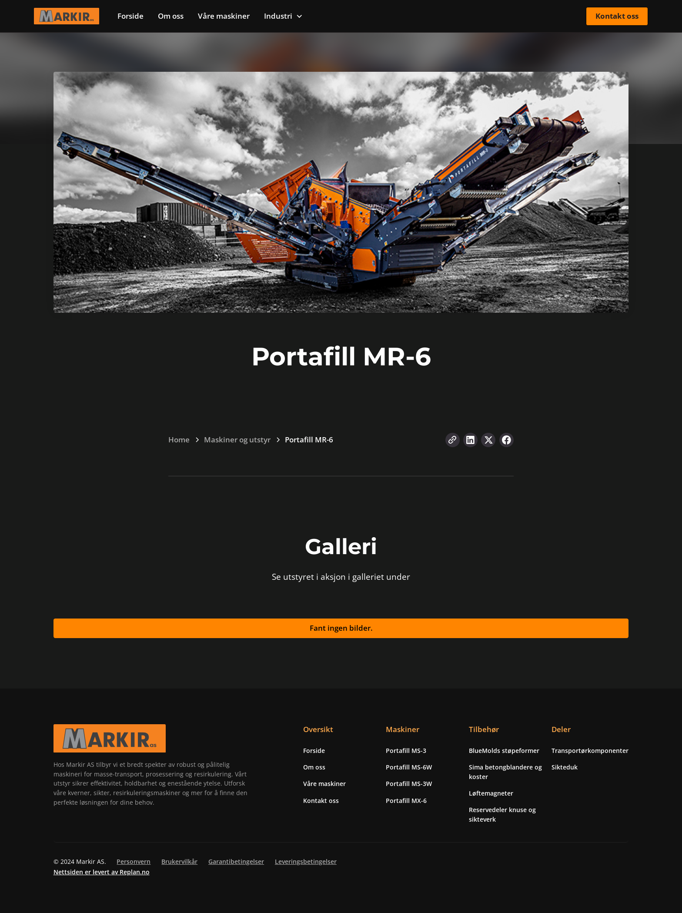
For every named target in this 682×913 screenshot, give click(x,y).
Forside (130, 16)
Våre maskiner (224, 16)
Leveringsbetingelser (306, 861)
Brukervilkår (179, 861)
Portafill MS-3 (406, 750)
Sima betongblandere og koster (505, 772)
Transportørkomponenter (590, 750)
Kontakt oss (617, 16)
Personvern (133, 861)
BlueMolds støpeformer (504, 750)
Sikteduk (565, 767)
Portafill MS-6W (409, 767)
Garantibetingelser (236, 861)
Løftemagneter (491, 793)
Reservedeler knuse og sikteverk (502, 814)
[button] (283, 16)
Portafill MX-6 (406, 800)
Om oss (171, 16)
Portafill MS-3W (409, 783)
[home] (66, 16)
